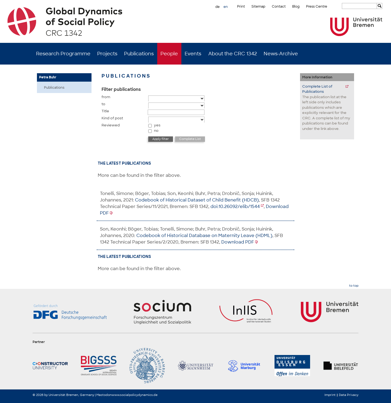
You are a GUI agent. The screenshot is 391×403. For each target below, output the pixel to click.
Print (241, 6)
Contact (279, 6)
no (156, 130)
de (217, 7)
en (225, 7)
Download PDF (237, 242)
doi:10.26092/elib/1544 (235, 206)
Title (105, 111)
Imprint (330, 395)
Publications (139, 53)
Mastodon (104, 395)
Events (193, 53)
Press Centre (316, 6)
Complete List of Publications (317, 89)
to (103, 104)
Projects (107, 53)
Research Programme (63, 53)
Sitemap (258, 6)
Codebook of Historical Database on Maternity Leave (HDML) (204, 235)
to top (353, 285)
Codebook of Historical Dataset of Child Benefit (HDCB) (197, 200)
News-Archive (281, 53)
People (169, 53)
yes (157, 125)
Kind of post (112, 118)
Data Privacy (348, 395)
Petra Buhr (47, 77)
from (106, 97)
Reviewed (111, 125)
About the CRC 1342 (232, 53)
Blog (295, 6)
